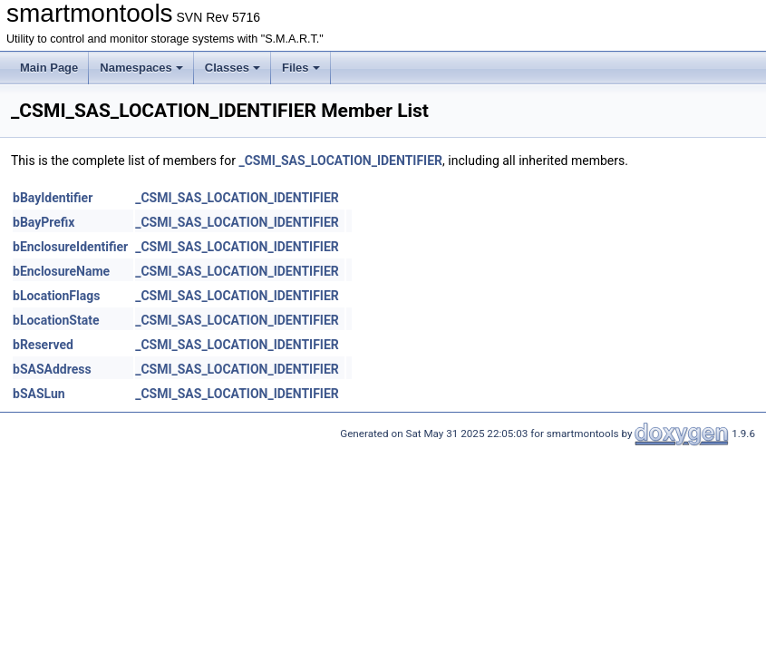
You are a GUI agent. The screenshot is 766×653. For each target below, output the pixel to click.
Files (301, 67)
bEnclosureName (61, 271)
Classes (232, 67)
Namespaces (141, 67)
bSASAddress (52, 369)
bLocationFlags (56, 295)
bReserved (43, 344)
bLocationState (56, 320)
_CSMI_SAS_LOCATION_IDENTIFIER (340, 160)
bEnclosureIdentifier (70, 246)
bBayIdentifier (52, 197)
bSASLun (39, 393)
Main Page (49, 67)
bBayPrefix (44, 222)
